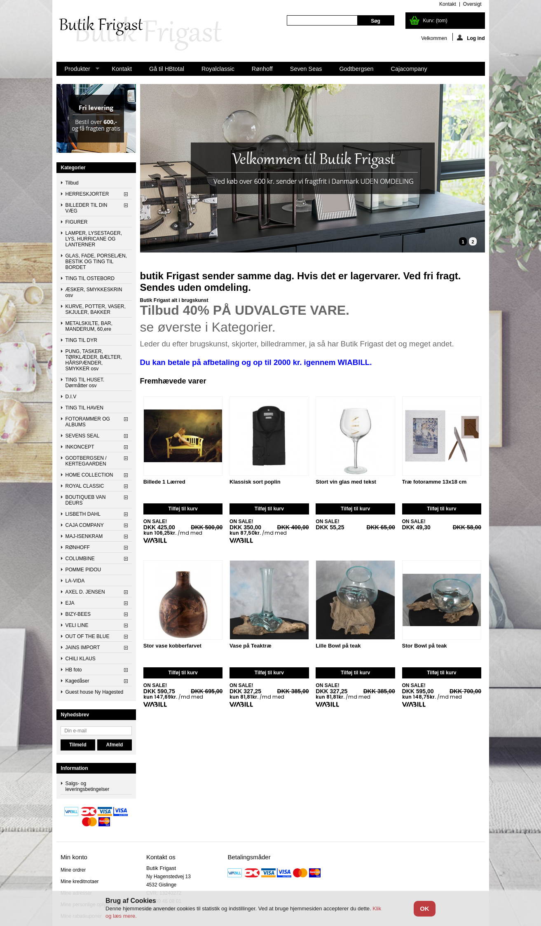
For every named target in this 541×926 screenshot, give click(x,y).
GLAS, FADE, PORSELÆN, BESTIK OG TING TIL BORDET (96, 261)
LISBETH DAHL (83, 514)
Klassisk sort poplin (255, 482)
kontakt (447, 4)
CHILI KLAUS (81, 659)
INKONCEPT (80, 447)
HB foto (74, 670)
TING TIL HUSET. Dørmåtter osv (85, 382)
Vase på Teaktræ (251, 646)
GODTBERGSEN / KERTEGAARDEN (86, 461)
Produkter (78, 70)
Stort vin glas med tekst (346, 482)
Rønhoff (262, 68)
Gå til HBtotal (166, 68)
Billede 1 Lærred (164, 482)
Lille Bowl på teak (338, 646)
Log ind (471, 38)
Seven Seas (306, 68)
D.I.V (71, 397)
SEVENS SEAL (83, 436)
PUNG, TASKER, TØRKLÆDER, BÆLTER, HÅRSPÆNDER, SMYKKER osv (94, 360)
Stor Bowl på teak (424, 646)
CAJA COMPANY (85, 525)
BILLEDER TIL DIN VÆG (87, 208)
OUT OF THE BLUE (88, 636)
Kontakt (122, 68)
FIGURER (77, 222)
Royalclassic (217, 68)
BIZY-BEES (78, 614)
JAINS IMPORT (83, 647)
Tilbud (72, 183)
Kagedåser (77, 681)
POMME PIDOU (83, 570)
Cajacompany (409, 68)
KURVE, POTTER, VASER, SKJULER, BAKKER (96, 309)
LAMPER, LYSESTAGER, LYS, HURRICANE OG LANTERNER (94, 239)
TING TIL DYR (81, 340)
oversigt (472, 4)
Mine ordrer (73, 870)
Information (74, 768)
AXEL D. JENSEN (85, 592)
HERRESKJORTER (87, 194)
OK (424, 908)
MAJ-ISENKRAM (84, 536)
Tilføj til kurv (183, 509)
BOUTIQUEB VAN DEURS (86, 500)
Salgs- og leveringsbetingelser (88, 786)
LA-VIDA (75, 581)
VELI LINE (77, 625)
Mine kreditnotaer (80, 881)
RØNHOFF (78, 547)
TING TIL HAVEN (84, 408)
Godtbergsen (356, 68)
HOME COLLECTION (89, 475)
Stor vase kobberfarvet (172, 646)
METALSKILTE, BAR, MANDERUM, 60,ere (89, 326)
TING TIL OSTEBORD (90, 278)
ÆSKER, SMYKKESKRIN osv (94, 292)
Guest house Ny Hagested (95, 692)
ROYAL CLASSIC (85, 486)
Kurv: (435, 20)
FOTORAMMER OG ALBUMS (88, 422)
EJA (70, 603)
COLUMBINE (80, 558)
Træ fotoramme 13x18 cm (434, 482)
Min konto (74, 857)
